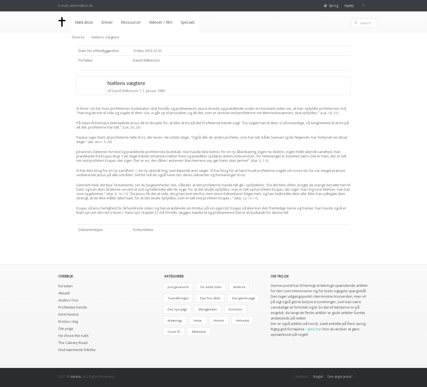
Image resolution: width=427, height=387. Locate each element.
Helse (198, 320)
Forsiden (65, 286)
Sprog (333, 5)
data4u (75, 376)
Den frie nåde (210, 298)
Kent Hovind (68, 314)
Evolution (235, 309)
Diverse (78, 37)
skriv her (314, 329)
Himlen (218, 320)
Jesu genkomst (178, 287)
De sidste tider (211, 287)
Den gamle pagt (243, 298)
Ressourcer (131, 22)
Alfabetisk (199, 332)
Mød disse (84, 22)
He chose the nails (73, 335)
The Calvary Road (72, 342)
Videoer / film (160, 22)
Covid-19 (173, 332)
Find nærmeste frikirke (77, 349)
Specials (188, 22)
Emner (107, 22)
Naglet (318, 376)
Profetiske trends (72, 307)
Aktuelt (64, 293)
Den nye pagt (177, 309)
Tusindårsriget (177, 298)
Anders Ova (68, 300)
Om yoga (65, 328)
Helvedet (242, 320)
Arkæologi (174, 320)
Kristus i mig (68, 321)
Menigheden (208, 309)
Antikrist (239, 287)
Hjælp (349, 5)
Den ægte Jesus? (339, 376)
